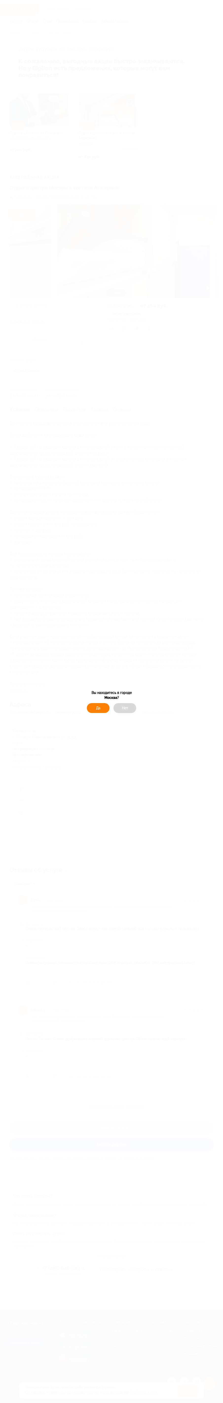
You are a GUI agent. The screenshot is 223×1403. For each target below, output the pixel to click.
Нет (125, 708)
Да (98, 708)
